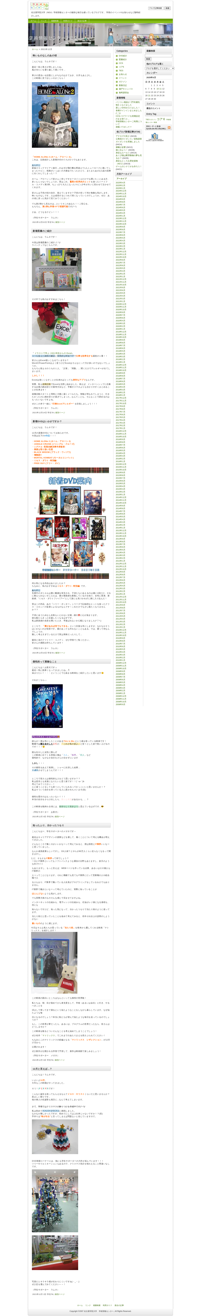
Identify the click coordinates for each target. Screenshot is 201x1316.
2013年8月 (120, 541)
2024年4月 (120, 213)
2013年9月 (120, 539)
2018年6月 (120, 381)
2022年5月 (120, 268)
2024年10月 (121, 196)
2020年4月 (120, 320)
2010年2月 (120, 657)
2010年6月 (120, 646)
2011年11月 (121, 599)
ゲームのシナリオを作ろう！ (129, 166)
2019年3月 (120, 356)
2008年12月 (121, 696)
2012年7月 (120, 577)
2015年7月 (120, 478)
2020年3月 (120, 323)
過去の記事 (82, 21)
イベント (123, 78)
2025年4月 (120, 182)
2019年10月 (121, 337)
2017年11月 (121, 401)
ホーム (33, 21)
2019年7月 (120, 345)
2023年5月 (120, 238)
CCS (121, 63)
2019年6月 (120, 348)
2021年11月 (121, 282)
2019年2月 (120, 359)
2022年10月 (121, 257)
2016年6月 (120, 448)
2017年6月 (120, 414)
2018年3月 (120, 390)
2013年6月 (120, 547)
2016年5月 (120, 450)
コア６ (161, 119)
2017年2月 (120, 425)
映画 (155, 122)
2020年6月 (120, 318)
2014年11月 (121, 500)
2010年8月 (120, 641)
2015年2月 (120, 492)
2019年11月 (121, 334)
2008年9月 (120, 704)
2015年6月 (120, 481)
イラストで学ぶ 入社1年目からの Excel (53, 353)
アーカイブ (122, 178)
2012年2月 (120, 591)
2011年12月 (121, 597)
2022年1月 (120, 276)
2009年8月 (120, 674)
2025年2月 (120, 185)
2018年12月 (121, 365)
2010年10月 (121, 635)
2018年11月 (121, 367)
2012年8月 (120, 574)
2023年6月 (120, 235)
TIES (121, 70)
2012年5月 (120, 583)
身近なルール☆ (123, 153)
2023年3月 (120, 243)
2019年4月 (120, 354)
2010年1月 (120, 660)
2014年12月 (121, 497)
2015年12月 (121, 464)
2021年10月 (121, 285)
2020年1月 (120, 329)
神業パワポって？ (124, 127)
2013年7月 (120, 544)
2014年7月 (120, 511)
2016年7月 (120, 445)
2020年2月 (120, 326)
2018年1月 (120, 395)
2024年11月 (121, 193)
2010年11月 (121, 632)
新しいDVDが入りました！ (128, 108)
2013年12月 (121, 530)
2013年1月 (120, 561)
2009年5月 (120, 682)
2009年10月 (121, 668)
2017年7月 (120, 412)
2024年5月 (120, 210)
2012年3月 (120, 588)
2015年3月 (120, 489)
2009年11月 (121, 666)
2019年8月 (120, 343)
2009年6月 (120, 679)
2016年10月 (121, 436)
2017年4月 (120, 420)
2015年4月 (120, 486)
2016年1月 (120, 461)
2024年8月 (120, 202)
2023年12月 (121, 218)
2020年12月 (121, 304)
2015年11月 (121, 467)
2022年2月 (120, 274)
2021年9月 (120, 287)
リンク (43, 21)
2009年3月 (120, 688)
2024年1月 (120, 216)
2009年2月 (120, 690)
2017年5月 (120, 417)
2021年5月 (120, 293)
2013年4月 (120, 552)
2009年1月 (120, 693)
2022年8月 (120, 260)
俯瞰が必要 (121, 147)
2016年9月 (120, 439)
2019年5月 (120, 351)
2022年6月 (120, 265)
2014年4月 (120, 519)
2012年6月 (120, 580)
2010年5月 (120, 649)
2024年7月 (120, 205)
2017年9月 (120, 406)
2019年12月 (121, 332)
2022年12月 (121, 251)
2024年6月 (120, 207)
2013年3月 (120, 555)
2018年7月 (120, 378)
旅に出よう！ (122, 150)
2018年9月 (120, 373)
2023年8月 (120, 229)
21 (149, 95)
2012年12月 (121, 563)
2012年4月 (120, 586)
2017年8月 (120, 409)
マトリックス (48, 1035)
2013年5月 (120, 550)
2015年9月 (120, 472)
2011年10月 (121, 602)
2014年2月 (120, 525)
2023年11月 (121, 221)
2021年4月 (120, 296)
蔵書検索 (55, 21)
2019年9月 (120, 340)
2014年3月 (120, 522)
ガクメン (123, 81)
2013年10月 (121, 536)
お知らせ (123, 74)
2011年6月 (120, 613)
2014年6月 (120, 514)
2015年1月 (120, 494)
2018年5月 (120, 384)
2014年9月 (120, 506)
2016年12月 (121, 431)
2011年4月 (120, 619)
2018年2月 (120, 392)
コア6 (121, 67)
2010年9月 (120, 638)
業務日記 (123, 85)
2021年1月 (120, 301)
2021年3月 (120, 298)
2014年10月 (121, 503)
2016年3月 (120, 456)
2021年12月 (121, 279)
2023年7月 (120, 232)
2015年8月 (120, 475)
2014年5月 (120, 516)
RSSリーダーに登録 (158, 127)
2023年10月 (121, 224)
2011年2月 (120, 624)
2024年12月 (121, 191)
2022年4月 (120, 271)
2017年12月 (121, 398)
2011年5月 (120, 616)
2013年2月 (120, 558)
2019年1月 (120, 362)
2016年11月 (121, 434)
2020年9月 (120, 312)
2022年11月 (121, 254)
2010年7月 (120, 644)
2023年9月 (120, 227)
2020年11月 (121, 307)
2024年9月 (120, 199)
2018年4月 (120, 387)
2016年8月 (120, 442)
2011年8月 (120, 608)
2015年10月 (121, 470)
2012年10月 (121, 569)
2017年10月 (121, 403)
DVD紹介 (123, 56)
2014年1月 (120, 528)
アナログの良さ (123, 136)
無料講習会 (124, 92)
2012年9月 (120, 572)
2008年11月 (121, 699)
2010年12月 (121, 630)
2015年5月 (120, 483)
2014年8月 (120, 508)
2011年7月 (120, 610)
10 (158, 89)
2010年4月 (120, 652)
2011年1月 (120, 627)
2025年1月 (120, 188)
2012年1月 (120, 594)
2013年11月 (121, 533)
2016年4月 (120, 453)
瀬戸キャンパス (126, 89)
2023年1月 (120, 249)
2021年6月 (120, 290)
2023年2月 (120, 246)
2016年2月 (120, 458)
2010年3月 (120, 655)
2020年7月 (120, 315)
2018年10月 (121, 370)
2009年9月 (120, 671)
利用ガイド (68, 21)
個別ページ (60, 222)
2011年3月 (120, 621)
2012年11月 (121, 566)
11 (160, 89)
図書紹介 (123, 59)
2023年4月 (120, 240)
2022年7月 (120, 263)
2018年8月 (120, 376)
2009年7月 (120, 677)
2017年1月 (120, 428)
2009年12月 (121, 663)
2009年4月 (120, 685)
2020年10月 (121, 309)
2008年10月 (121, 701)
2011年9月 (120, 605)
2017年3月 (120, 423)
